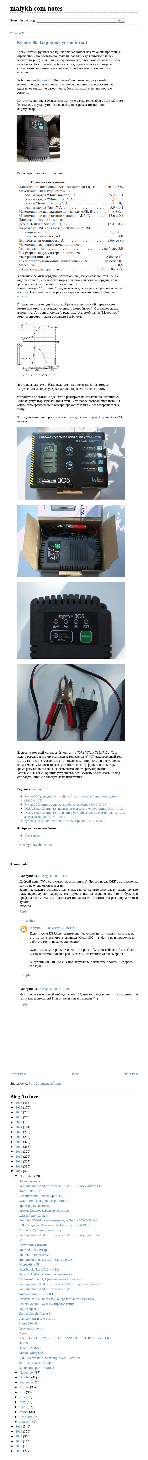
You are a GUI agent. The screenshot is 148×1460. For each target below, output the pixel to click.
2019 (19, 1137)
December (26, 1176)
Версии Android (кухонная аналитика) (46, 1274)
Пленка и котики (31, 1181)
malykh (35, 928)
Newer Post (18, 1074)
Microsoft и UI (29, 1264)
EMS (22, 1240)
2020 (19, 1132)
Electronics (32, 835)
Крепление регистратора (36, 1368)
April (23, 1407)
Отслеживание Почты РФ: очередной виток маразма (56, 1299)
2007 (19, 1446)
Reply (23, 911)
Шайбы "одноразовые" (35, 1255)
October (25, 1377)
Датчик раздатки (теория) (37, 1362)
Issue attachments (31, 1328)
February (26, 1417)
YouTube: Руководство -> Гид (40, 1230)
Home (75, 1074)
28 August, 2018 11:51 (53, 876)
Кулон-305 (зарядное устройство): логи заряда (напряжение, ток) (71, 796)
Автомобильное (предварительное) (44, 1210)
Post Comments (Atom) (45, 1083)
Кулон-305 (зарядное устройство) (52, 42)
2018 (19, 1142)
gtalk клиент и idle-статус (37, 1318)
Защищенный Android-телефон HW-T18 (47, 1289)
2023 (19, 1117)
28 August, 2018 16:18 (61, 928)
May (23, 1402)
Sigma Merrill (28, 1323)
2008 (19, 1441)
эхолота (22, 296)
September (27, 1382)
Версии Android (30, 1348)
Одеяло (24, 1333)
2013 (19, 1166)
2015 (19, 1156)
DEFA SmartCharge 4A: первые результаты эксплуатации (65, 808)
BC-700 (24, 1343)
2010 (19, 1431)
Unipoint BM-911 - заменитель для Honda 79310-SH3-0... (59, 1220)
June (23, 1397)
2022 (19, 1122)
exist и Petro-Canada (33, 1215)
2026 (19, 1102)
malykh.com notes (36, 8)
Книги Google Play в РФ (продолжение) (47, 1304)
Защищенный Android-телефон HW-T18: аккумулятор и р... (61, 1235)
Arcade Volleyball (31, 1353)
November (27, 1372)
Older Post (130, 1074)
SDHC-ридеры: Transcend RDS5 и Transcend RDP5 (55, 1225)
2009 (19, 1436)
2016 (19, 1151)
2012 (19, 1171)
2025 (19, 1107)
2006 (19, 1451)
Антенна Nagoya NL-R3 (36, 1294)
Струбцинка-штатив (33, 1245)
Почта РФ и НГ (30, 1191)
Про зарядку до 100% (34, 1206)
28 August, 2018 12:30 (53, 989)
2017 (19, 1147)
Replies (30, 921)
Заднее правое (29, 1309)
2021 (19, 1127)
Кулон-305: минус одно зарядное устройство (56, 804)
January (25, 1421)
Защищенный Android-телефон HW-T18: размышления (58, 1284)
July (22, 1392)
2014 (19, 1161)
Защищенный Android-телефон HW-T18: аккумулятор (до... (61, 1186)
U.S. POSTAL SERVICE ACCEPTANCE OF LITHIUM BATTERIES (66, 1338)
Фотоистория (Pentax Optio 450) (42, 1196)
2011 (19, 1426)
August (24, 1387)
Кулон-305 (44, 80)
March (24, 1412)
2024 (19, 1112)
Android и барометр (33, 1250)
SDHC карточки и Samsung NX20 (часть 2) (49, 1358)
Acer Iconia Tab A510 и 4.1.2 (39, 1269)
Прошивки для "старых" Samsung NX (46, 1259)
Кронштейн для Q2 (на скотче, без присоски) (51, 1279)
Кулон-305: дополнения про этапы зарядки (55, 821)
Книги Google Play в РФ (36, 1313)
